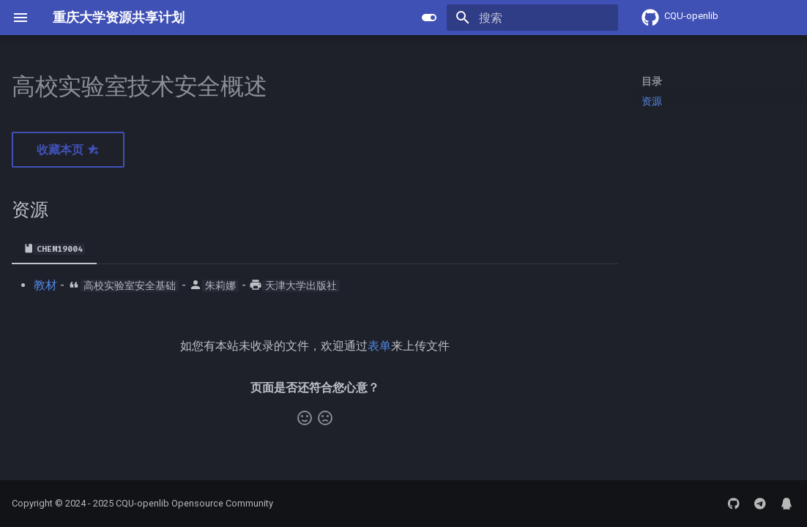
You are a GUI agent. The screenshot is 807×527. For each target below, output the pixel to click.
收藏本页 (68, 150)
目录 (651, 81)
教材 (45, 285)
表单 (379, 346)
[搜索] (532, 17)
